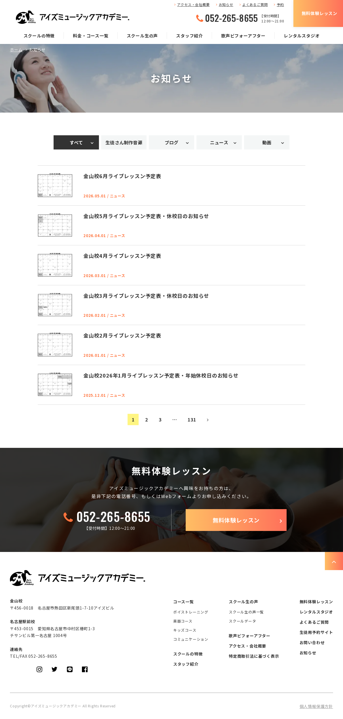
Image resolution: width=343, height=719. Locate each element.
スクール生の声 (142, 36)
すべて (76, 142)
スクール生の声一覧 (246, 612)
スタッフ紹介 (189, 36)
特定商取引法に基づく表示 (254, 656)
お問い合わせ (312, 642)
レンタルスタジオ (301, 36)
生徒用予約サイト (316, 632)
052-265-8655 (231, 17)
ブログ (172, 142)
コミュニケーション (190, 639)
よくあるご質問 (255, 4)
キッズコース (184, 630)
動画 (266, 142)
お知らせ (226, 4)
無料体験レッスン (319, 13)
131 (192, 419)
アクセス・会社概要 (193, 4)
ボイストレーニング (190, 612)
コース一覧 (183, 601)
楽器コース (182, 621)
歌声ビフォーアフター (243, 36)
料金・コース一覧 (90, 36)
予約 (280, 4)
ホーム (16, 49)
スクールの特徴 (39, 36)
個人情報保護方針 (316, 706)
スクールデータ (242, 621)
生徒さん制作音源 (123, 142)
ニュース (219, 142)
